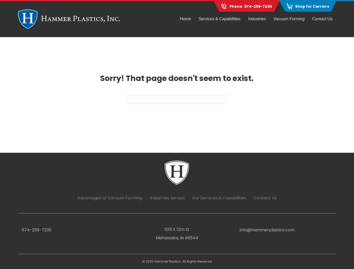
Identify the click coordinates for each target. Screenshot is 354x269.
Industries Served (167, 198)
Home (185, 19)
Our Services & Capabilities (219, 198)
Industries (257, 19)
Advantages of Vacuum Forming (109, 198)
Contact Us (322, 19)
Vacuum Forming (289, 19)
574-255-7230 (258, 6)
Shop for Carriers (312, 6)
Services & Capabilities (220, 19)
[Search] (177, 99)
